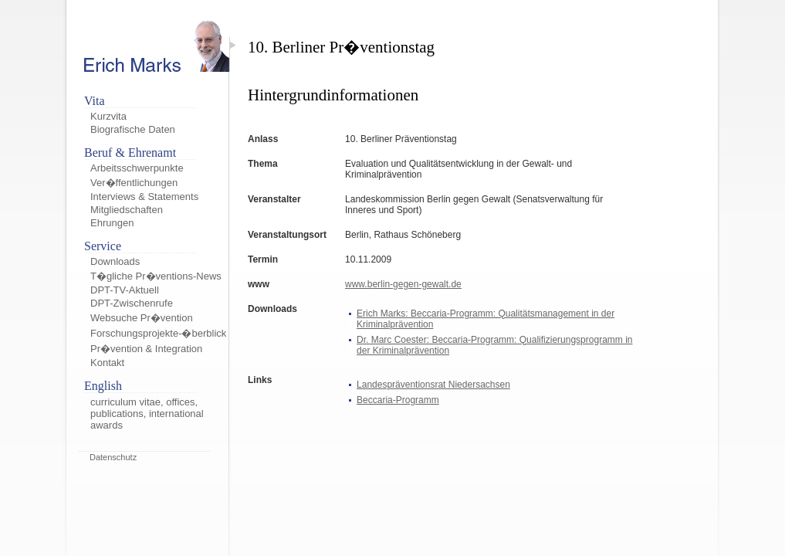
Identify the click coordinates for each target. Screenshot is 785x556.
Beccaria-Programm (398, 400)
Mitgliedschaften (126, 209)
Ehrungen (112, 223)
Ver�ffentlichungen (134, 182)
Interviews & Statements (144, 196)
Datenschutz (113, 457)
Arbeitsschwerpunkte (137, 168)
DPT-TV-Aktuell (124, 290)
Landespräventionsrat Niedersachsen (433, 384)
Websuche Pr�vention (141, 318)
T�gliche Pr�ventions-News (156, 276)
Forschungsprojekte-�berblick (158, 333)
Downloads (115, 261)
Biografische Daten (132, 129)
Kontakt (107, 362)
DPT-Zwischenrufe (131, 303)
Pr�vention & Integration (146, 348)
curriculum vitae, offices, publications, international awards (147, 413)
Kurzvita (108, 116)
